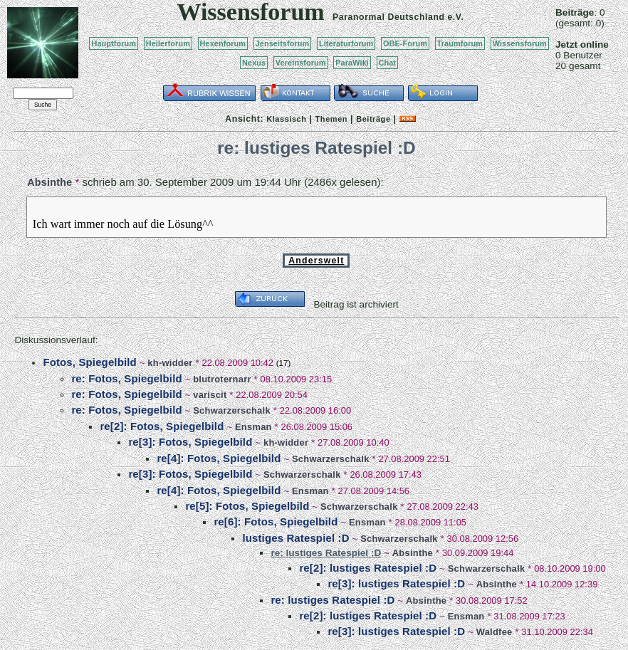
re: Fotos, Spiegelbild (126, 378)
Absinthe (49, 182)
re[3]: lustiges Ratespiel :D (396, 583)
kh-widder (169, 362)
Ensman (253, 426)
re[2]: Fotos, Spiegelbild (162, 426)
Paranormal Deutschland (389, 17)
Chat (388, 62)
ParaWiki (352, 62)
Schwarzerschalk (232, 410)
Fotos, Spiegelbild (89, 362)
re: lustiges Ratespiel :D (332, 600)
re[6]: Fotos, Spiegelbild (275, 521)
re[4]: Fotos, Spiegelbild (219, 458)
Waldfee (494, 632)
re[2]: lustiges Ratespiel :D (367, 568)
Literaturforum (346, 43)
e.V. (455, 17)
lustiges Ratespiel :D (295, 538)
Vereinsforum (301, 62)
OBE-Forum (405, 43)
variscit (209, 394)
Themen (331, 119)
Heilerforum (168, 43)
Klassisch (286, 119)
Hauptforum (113, 43)
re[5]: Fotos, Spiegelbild (247, 506)
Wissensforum (520, 43)
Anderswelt (316, 261)
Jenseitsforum (283, 43)
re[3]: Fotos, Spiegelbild (190, 442)
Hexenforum (223, 43)
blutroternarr (222, 379)
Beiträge (373, 119)
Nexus (254, 62)
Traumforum (460, 43)
